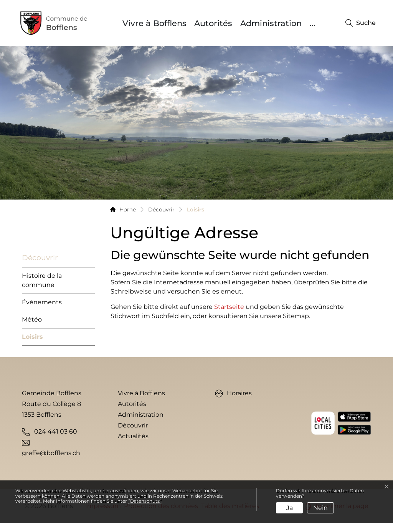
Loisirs (32, 339)
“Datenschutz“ (145, 501)
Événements (42, 302)
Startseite (229, 306)
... (312, 23)
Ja (289, 507)
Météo (32, 319)
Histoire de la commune (42, 280)
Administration (271, 23)
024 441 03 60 (55, 431)
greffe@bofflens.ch (51, 453)
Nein (320, 507)
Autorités (213, 23)
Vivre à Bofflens (154, 23)
